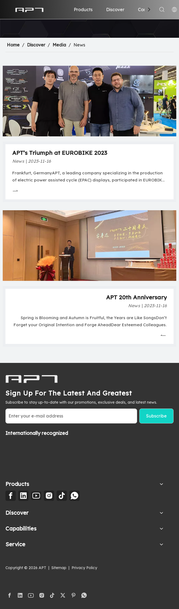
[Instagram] (49, 496)
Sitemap (58, 567)
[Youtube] (36, 495)
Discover (115, 9)
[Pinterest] (73, 595)
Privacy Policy (84, 567)
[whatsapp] (74, 496)
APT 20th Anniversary (136, 297)
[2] (89, 28)
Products (83, 9)
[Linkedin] (23, 496)
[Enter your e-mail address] (71, 416)
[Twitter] (63, 595)
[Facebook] (10, 496)
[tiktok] (62, 496)
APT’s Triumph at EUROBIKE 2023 (59, 152)
